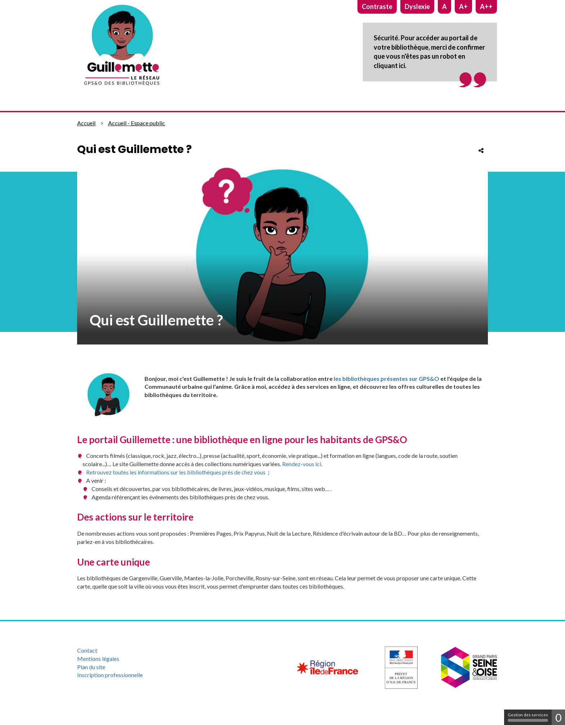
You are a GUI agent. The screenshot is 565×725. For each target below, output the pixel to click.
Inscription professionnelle (110, 674)
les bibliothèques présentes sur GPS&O (386, 378)
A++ (486, 6)
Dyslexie (417, 6)
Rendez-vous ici (301, 463)
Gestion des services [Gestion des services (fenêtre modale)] (528, 717)
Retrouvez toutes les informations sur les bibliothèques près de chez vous (176, 472)
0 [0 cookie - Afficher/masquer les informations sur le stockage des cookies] (558, 717)
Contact (87, 650)
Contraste (377, 6)
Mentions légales (98, 658)
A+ (463, 6)
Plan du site (91, 666)
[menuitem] (139, 651)
